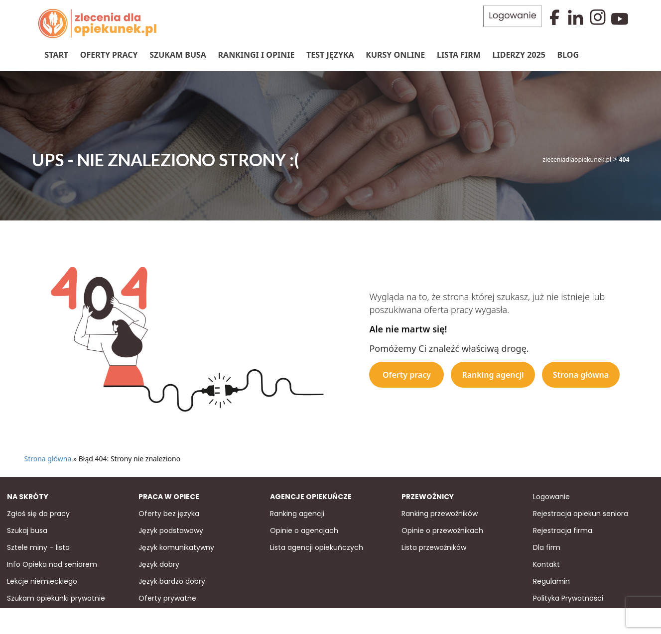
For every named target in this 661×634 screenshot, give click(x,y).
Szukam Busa (177, 54)
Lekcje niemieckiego (42, 581)
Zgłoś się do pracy (38, 513)
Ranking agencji (493, 373)
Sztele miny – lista (38, 547)
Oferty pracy (108, 54)
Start (56, 54)
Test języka (330, 54)
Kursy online (394, 54)
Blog (568, 54)
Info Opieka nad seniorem (52, 564)
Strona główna (581, 373)
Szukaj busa (27, 530)
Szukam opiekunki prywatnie (56, 598)
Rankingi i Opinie (256, 54)
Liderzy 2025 (518, 54)
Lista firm (458, 54)
